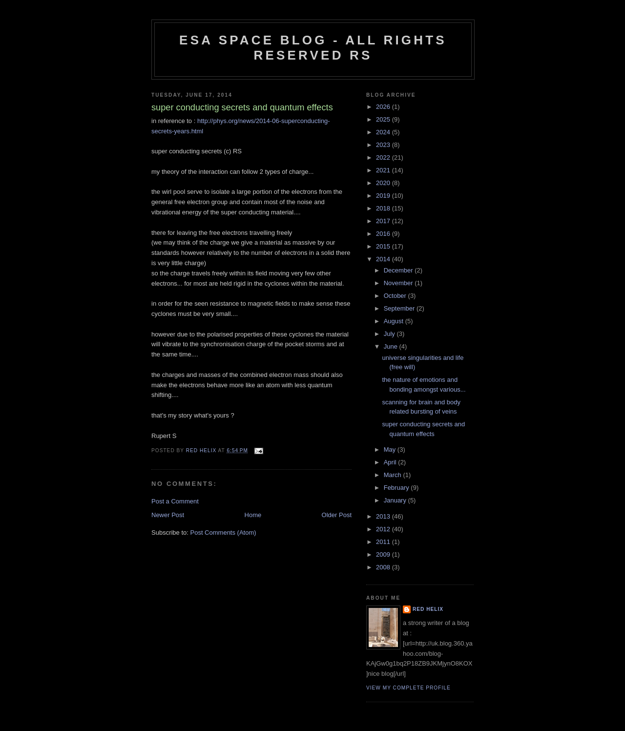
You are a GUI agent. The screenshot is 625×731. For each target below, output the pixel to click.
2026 (384, 106)
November (399, 283)
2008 (384, 567)
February (397, 487)
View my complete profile (408, 687)
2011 (384, 541)
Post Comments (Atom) (223, 532)
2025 (384, 119)
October (396, 295)
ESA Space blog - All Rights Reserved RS (313, 48)
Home (253, 515)
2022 (384, 157)
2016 (384, 233)
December (399, 270)
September (400, 308)
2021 (384, 170)
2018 (384, 208)
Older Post (337, 515)
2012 (384, 529)
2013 (384, 516)
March (393, 475)
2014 (384, 259)
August (394, 321)
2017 (384, 221)
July (390, 333)
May (390, 449)
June (391, 346)
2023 (384, 144)
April (391, 462)
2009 (384, 554)
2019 (384, 195)
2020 (384, 183)
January (396, 500)
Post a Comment (175, 501)
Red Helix (428, 609)
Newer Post (167, 515)
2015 (384, 246)
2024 (384, 132)
